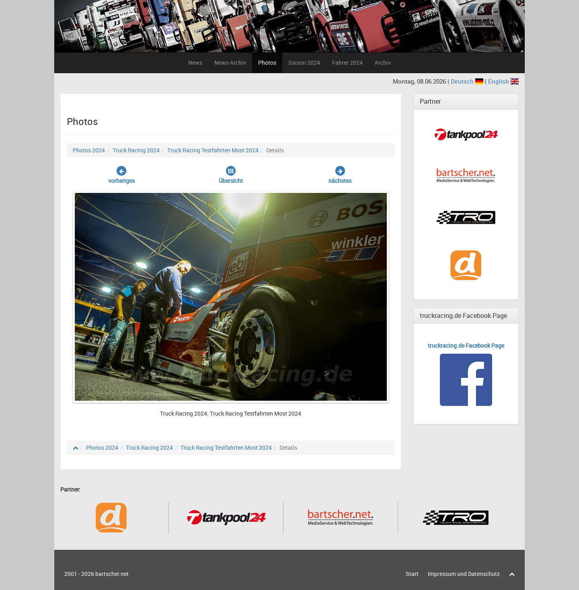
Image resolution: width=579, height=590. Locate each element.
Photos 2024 (89, 150)
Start (412, 574)
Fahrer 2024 (347, 62)
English (503, 81)
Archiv (383, 62)
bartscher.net (112, 574)
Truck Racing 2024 (136, 150)
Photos (267, 62)
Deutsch (468, 81)
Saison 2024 (304, 62)
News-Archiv (230, 62)
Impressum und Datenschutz (464, 574)
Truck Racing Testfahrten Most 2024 (213, 150)
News (195, 62)
